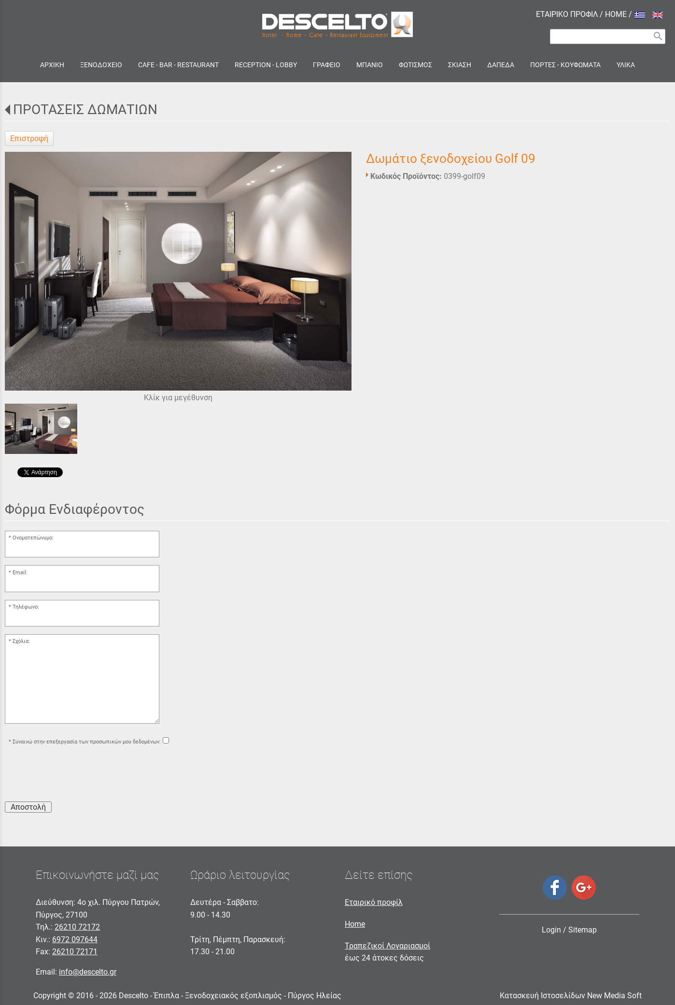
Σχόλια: (21, 641)
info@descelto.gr (87, 971)
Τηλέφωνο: (26, 607)
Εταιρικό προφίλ (374, 902)
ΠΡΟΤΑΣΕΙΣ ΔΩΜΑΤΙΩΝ (85, 109)
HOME (616, 14)
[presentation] (78, 775)
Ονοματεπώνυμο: (33, 538)
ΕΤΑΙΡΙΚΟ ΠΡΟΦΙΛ (567, 14)
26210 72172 (77, 927)
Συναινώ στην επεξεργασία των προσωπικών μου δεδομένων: (87, 742)
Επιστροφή (29, 138)
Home (355, 924)
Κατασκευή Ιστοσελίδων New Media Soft (571, 995)
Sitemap (582, 929)
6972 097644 (75, 939)
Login (551, 929)
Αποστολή (28, 807)
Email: (20, 572)
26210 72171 (75, 951)
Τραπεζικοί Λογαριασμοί (387, 945)
